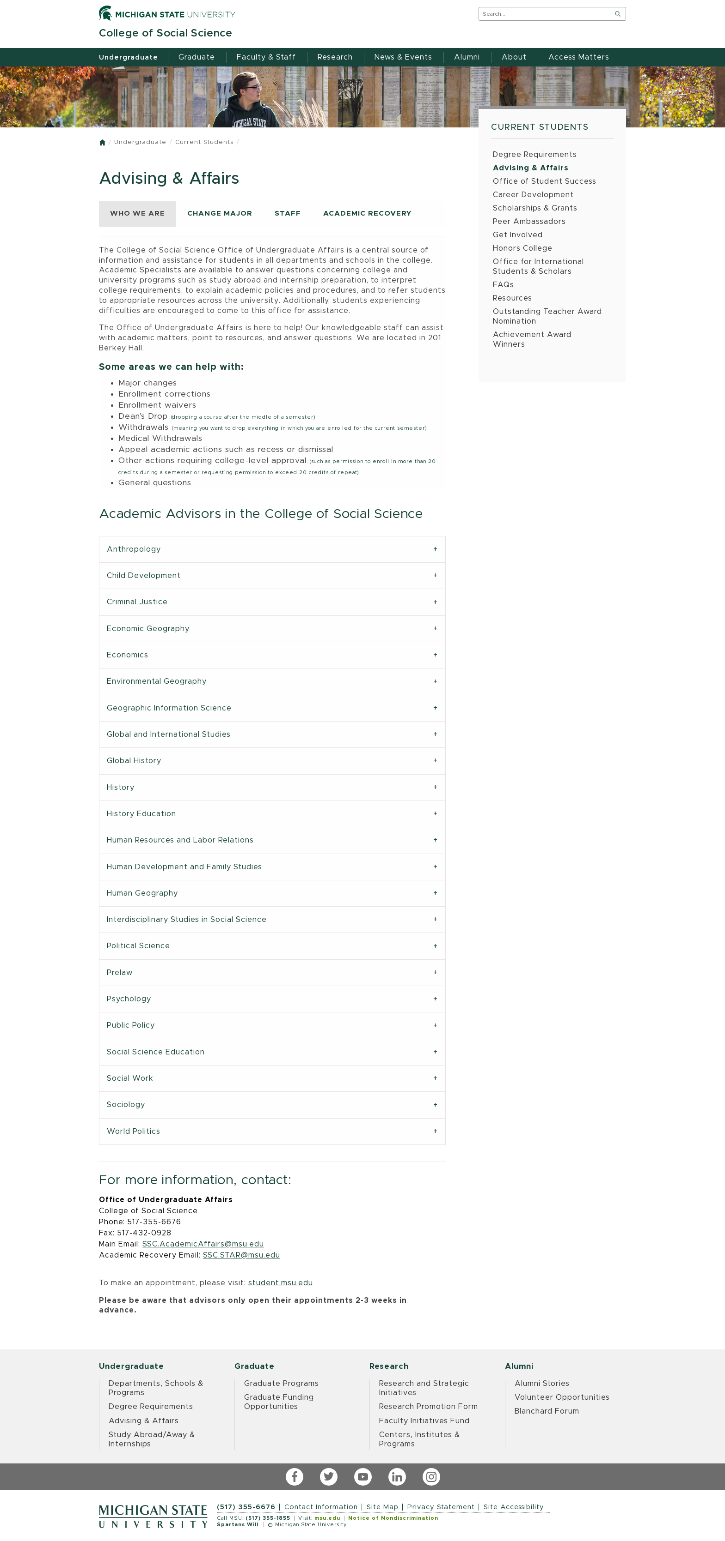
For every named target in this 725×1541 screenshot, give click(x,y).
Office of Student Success (544, 181)
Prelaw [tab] (120, 972)
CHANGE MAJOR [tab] (219, 213)
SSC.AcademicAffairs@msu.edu (203, 1244)
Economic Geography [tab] (148, 628)
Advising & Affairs (531, 168)
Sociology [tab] (126, 1104)
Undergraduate (140, 142)
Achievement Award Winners (532, 339)
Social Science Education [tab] (156, 1052)
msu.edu (327, 1518)
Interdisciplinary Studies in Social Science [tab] (187, 919)
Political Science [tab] (138, 946)
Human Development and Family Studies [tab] (184, 867)
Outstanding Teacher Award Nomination (547, 316)
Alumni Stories (542, 1383)
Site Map (383, 1507)
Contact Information (321, 1507)
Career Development (533, 195)
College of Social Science (166, 33)
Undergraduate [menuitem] (128, 57)
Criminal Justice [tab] (137, 602)
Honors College (523, 248)
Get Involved (518, 235)
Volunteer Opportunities (562, 1397)
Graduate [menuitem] (196, 57)
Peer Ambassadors (529, 221)
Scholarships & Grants (535, 208)
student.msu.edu (280, 1283)
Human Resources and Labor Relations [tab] (180, 840)
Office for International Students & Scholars (538, 266)
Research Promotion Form (428, 1406)
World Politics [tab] (133, 1131)
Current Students (204, 142)
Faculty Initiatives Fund (424, 1421)
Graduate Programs (281, 1383)
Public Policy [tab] (131, 1025)
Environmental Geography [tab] (157, 681)
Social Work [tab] (130, 1078)
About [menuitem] (514, 57)
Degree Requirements (535, 154)
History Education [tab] (141, 814)
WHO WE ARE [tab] (137, 213)
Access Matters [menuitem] (578, 57)
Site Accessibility (514, 1507)
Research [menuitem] (335, 57)
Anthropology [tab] (134, 549)
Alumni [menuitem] (467, 57)
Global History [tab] (134, 760)
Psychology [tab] (129, 999)
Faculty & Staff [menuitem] (266, 57)
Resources (512, 298)
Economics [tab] (127, 655)
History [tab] (121, 787)
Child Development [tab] (144, 575)
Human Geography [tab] (142, 893)
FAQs (503, 285)
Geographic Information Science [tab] (169, 708)
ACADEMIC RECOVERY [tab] (367, 213)
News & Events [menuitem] (403, 57)
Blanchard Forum (547, 1411)
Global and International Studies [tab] (169, 734)
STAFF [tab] (288, 213)
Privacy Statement (441, 1507)
